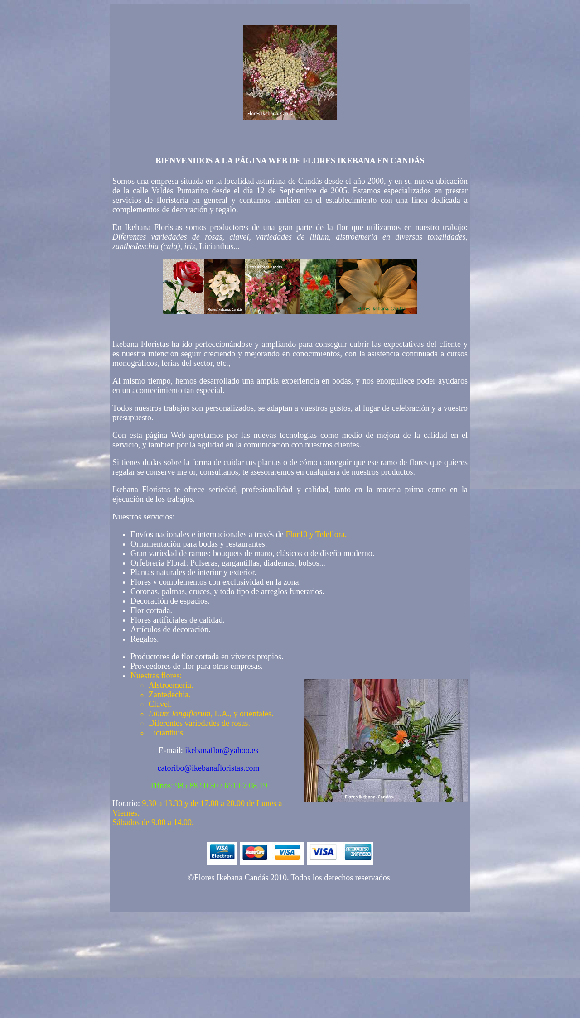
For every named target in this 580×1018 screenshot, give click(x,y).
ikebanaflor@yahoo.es (221, 750)
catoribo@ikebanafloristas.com (209, 768)
